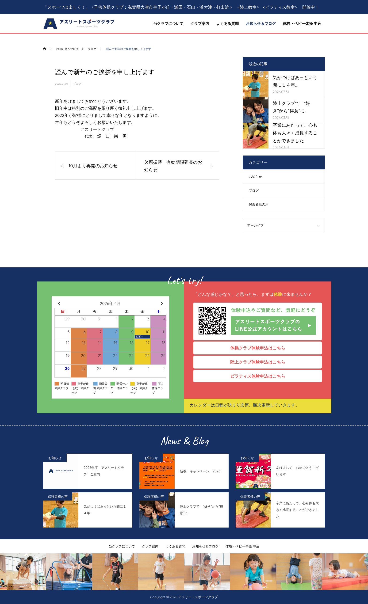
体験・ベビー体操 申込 (302, 23)
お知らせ (255, 177)
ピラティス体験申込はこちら (259, 376)
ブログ (77, 83)
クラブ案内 (199, 23)
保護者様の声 (258, 204)
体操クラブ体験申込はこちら (259, 347)
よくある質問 (227, 23)
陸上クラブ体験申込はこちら (259, 362)
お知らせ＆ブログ (261, 23)
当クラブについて (168, 23)
